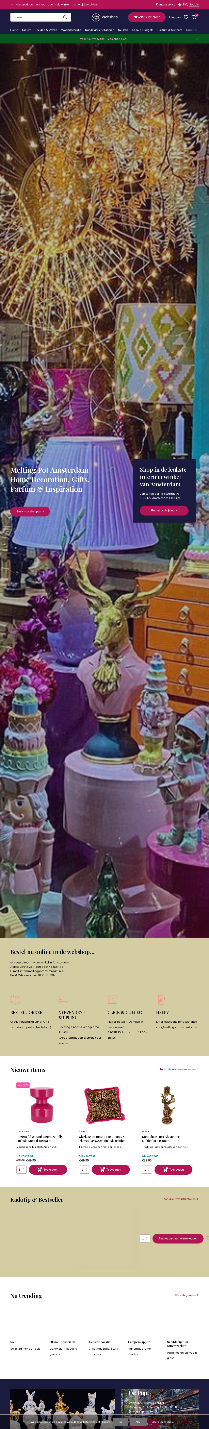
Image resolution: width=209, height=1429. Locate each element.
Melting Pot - (23, 1131)
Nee (138, 1421)
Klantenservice (165, 4)
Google (194, 4)
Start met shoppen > (30, 511)
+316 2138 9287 (44, 975)
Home (14, 30)
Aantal (145, 1238)
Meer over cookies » (163, 1421)
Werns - (84, 1131)
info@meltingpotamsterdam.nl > (42, 971)
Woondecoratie (71, 30)
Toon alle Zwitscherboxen (179, 1199)
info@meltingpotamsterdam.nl (176, 1027)
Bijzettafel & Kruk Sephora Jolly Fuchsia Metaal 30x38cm (39, 1139)
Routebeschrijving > (164, 510)
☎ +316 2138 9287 (147, 17)
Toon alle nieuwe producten (177, 1069)
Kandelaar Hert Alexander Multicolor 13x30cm (161, 1139)
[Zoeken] (40, 17)
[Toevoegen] (48, 1170)
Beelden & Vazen (46, 30)
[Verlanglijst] (186, 17)
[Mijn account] (175, 17)
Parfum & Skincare (170, 30)
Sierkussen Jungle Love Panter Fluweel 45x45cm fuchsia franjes (102, 1139)
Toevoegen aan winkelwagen (178, 1238)
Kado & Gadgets (143, 30)
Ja (120, 1421)
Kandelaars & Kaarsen (99, 30)
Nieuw (26, 30)
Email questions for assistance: (176, 1021)
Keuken (123, 30)
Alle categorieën (185, 1295)
